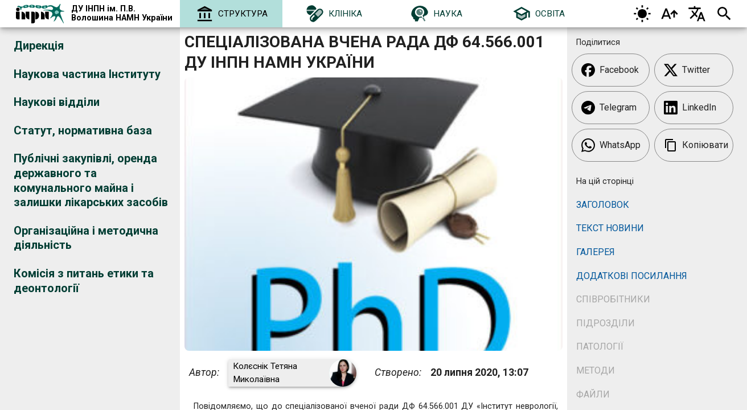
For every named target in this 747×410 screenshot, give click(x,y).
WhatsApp (611, 145)
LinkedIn (690, 107)
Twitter (687, 70)
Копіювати (696, 145)
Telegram (609, 107)
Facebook (610, 70)
